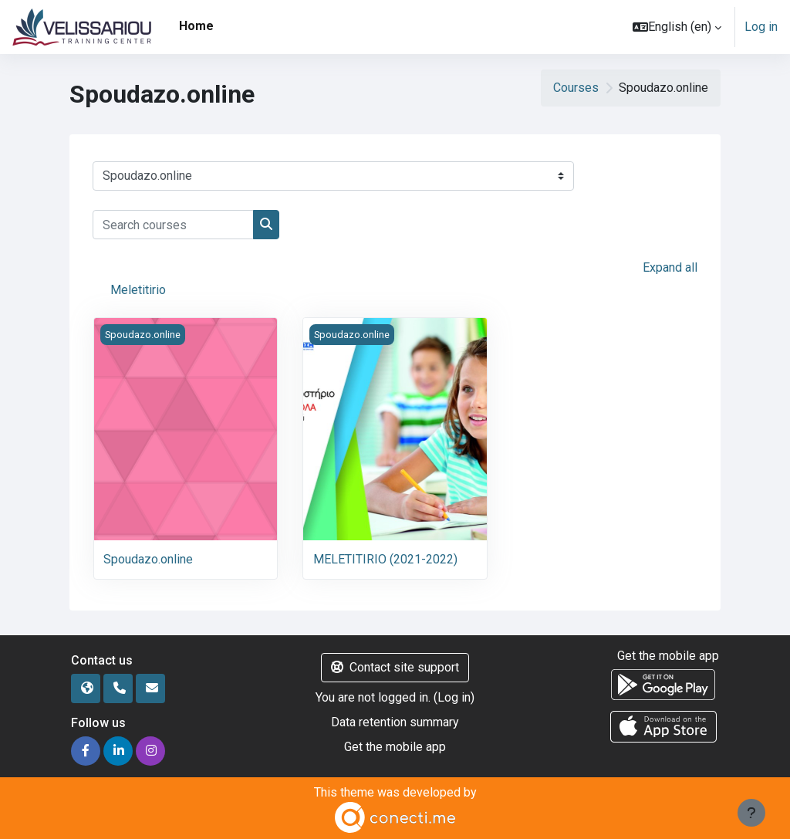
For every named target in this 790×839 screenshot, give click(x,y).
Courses (576, 87)
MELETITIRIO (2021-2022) (385, 559)
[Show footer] (751, 813)
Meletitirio (138, 289)
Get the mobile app (395, 746)
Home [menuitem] (196, 26)
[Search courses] (173, 224)
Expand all (670, 267)
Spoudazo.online (148, 559)
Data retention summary (395, 722)
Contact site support (395, 667)
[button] (677, 27)
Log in (761, 26)
